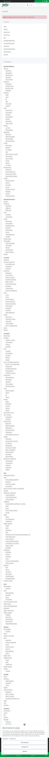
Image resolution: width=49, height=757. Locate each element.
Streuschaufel (9, 621)
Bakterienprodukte (10, 136)
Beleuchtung (9, 145)
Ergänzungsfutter (10, 593)
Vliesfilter (8, 236)
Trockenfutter (9, 486)
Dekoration (6, 81)
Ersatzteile (6, 92)
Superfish (8, 106)
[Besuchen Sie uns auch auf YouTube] (46, 1)
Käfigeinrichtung (8, 657)
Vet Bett (7, 512)
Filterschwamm (9, 384)
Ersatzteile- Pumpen (10, 373)
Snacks (7, 597)
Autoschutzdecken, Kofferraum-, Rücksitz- (16, 504)
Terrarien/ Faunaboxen (9, 262)
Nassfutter (8, 482)
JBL (6, 99)
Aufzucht (8, 182)
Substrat (8, 408)
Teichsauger (8, 454)
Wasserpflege (7, 241)
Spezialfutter (9, 121)
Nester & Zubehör (10, 696)
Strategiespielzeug (10, 578)
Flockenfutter (9, 112)
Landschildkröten (10, 299)
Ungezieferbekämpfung (11, 623)
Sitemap (6, 54)
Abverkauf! (6, 260)
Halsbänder (8, 556)
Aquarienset (8, 70)
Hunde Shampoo (10, 539)
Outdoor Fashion (10, 563)
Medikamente (9, 428)
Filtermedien (9, 245)
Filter (7, 152)
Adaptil (7, 525)
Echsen (7, 297)
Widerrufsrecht (7, 51)
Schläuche (8, 465)
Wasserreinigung (10, 252)
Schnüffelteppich (10, 576)
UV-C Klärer (8, 165)
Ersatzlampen (9, 417)
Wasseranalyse (7, 167)
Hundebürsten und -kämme (12, 543)
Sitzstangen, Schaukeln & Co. (13, 698)
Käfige (5, 700)
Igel (4, 715)
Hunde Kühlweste (10, 499)
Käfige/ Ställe (7, 655)
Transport (8, 671)
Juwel (7, 101)
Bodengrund (8, 84)
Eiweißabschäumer (10, 225)
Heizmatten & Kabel (10, 319)
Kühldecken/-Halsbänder (10, 493)
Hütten (7, 508)
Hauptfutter (8, 640)
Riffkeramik (8, 210)
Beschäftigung (7, 586)
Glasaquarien (9, 73)
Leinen (7, 558)
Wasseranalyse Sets (10, 171)
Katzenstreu (8, 617)
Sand (5, 703)
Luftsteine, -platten (10, 340)
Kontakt (5, 29)
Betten (7, 506)
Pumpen (7, 163)
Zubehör (6, 178)
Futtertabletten (9, 117)
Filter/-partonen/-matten (12, 154)
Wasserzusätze (7, 421)
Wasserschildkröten (10, 301)
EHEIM (7, 95)
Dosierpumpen (9, 223)
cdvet (7, 532)
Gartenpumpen (9, 461)
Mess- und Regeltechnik (11, 325)
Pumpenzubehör (9, 371)
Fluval (7, 97)
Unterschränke (9, 79)
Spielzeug (6, 565)
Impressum (6, 46)
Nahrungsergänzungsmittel (12, 479)
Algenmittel (8, 134)
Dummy (7, 569)
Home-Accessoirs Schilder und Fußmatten (14, 488)
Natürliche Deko (9, 88)
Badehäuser (8, 692)
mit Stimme (8, 572)
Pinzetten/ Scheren (10, 189)
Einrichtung (6, 203)
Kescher (7, 187)
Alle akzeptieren (25, 742)
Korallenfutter (9, 217)
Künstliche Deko (9, 86)
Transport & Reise (8, 580)
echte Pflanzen (9, 275)
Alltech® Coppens (10, 390)
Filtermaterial (9, 156)
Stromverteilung (9, 452)
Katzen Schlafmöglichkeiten (10, 606)
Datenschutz (7, 32)
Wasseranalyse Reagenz (11, 176)
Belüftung (8, 147)
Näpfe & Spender (10, 694)
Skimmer (8, 357)
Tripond (7, 397)
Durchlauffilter (9, 353)
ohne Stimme (9, 574)
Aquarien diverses (10, 180)
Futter (5, 108)
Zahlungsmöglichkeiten (9, 40)
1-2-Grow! (8, 128)
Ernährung (6, 678)
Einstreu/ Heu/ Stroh (9, 636)
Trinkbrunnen (9, 521)
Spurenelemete (9, 250)
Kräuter (7, 653)
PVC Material (9, 443)
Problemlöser (9, 432)
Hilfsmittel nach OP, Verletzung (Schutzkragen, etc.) (18, 534)
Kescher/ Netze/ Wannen (12, 441)
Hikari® (7, 392)
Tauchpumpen (9, 463)
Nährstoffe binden (10, 386)
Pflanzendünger (9, 130)
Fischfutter (8, 214)
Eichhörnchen (7, 710)
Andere (7, 517)
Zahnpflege (8, 547)
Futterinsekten (9, 306)
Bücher (5, 328)
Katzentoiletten (9, 619)
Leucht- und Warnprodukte (12, 561)
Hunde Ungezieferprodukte (12, 541)
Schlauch (8, 193)
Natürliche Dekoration (11, 284)
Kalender (6, 490)
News (5, 26)
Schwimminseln (9, 288)
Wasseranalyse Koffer (11, 174)
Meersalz (8, 247)
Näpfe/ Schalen (9, 281)
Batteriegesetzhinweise (9, 49)
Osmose (7, 160)
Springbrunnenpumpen (11, 368)
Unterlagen (8, 77)
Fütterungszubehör (10, 312)
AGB (5, 37)
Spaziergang (7, 550)
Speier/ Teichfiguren (10, 450)
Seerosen (8, 406)
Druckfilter (8, 351)
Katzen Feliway (7, 604)
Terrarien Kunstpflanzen (11, 290)
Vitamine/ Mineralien (11, 303)
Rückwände (8, 90)
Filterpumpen (9, 366)
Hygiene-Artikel (9, 545)
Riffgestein (8, 208)
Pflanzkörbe (8, 403)
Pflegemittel (7, 132)
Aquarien (6, 68)
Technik (5, 143)
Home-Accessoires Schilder (10, 601)
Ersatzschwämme (10, 377)
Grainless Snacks (10, 646)
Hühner (5, 713)
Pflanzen (6, 125)
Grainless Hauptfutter (11, 642)
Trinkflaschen (9, 664)
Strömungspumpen (10, 234)
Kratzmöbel (6, 608)
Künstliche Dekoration (11, 279)
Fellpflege (8, 615)
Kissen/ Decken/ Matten (11, 510)
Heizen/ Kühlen (9, 158)
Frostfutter (8, 114)
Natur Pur (8, 649)
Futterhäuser (9, 724)
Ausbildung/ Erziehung (9, 475)
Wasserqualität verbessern (12, 434)
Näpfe (5, 514)
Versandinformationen (9, 43)
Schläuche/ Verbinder (11, 447)
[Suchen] (36, 5)
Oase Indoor (8, 103)
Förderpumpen (9, 230)
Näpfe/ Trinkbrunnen (9, 610)
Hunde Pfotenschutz (10, 536)
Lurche (7, 295)
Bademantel (8, 530)
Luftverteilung (9, 342)
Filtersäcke (8, 382)
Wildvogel (6, 719)
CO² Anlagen (9, 149)
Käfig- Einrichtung (8, 689)
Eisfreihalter (8, 439)
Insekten (6, 717)
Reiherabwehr (9, 445)
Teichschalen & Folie (9, 412)
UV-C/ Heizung (7, 414)
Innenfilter (8, 355)
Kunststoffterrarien (10, 264)
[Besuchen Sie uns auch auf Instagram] (44, 1)
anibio (7, 528)
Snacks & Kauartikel (10, 484)
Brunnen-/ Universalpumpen (12, 364)
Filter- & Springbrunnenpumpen (11, 362)
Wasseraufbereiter (10, 141)
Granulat (8, 119)
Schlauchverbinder (10, 196)
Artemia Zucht (9, 110)
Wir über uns (7, 35)
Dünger (7, 401)
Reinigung (8, 191)
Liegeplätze (6, 501)
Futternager (8, 308)
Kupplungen (8, 467)
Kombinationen (9, 75)
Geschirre (8, 554)
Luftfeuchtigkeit (9, 323)
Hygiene (6, 687)
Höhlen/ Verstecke (10, 277)
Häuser (7, 660)
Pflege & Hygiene (8, 523)
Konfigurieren (25, 747)
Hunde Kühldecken (10, 495)
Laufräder (8, 631)
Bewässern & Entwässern (10, 458)
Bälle (7, 567)
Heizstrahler (8, 321)
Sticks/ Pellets (9, 123)
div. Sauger (8, 185)
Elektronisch (8, 169)
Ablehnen (25, 751)
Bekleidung (8, 552)
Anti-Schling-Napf (10, 519)
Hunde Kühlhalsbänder (11, 497)
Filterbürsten (9, 379)
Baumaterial (9, 266)
